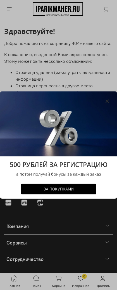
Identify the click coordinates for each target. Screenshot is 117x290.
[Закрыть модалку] (107, 101)
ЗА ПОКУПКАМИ (59, 188)
